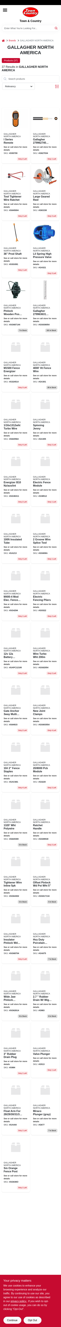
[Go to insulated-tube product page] (16, 535)
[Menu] (5, 10)
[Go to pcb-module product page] (45, 764)
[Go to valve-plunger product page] (45, 1050)
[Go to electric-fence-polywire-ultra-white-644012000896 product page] (16, 821)
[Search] (56, 28)
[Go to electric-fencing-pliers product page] (45, 593)
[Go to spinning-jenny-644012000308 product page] (45, 421)
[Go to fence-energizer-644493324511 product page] (16, 364)
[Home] (3, 40)
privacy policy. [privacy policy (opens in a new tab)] (19, 1301)
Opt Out (32, 1320)
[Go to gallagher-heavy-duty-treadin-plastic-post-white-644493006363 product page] (45, 307)
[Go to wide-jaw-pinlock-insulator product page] (16, 993)
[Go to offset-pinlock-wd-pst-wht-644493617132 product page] (45, 878)
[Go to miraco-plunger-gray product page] (45, 1107)
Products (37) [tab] (11, 60)
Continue (12, 1320)
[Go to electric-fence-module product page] (45, 478)
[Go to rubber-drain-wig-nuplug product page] (45, 993)
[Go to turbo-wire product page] (16, 421)
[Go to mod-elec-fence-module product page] (16, 593)
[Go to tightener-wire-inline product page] (16, 878)
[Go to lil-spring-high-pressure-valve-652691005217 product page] (45, 250)
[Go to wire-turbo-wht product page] (45, 650)
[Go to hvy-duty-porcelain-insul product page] (45, 935)
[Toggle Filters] (57, 86)
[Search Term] (30, 28)
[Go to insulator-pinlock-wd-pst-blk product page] (16, 935)
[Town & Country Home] (30, 12)
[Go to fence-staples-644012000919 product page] (16, 764)
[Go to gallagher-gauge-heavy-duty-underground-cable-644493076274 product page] (45, 135)
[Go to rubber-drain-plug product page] (16, 1050)
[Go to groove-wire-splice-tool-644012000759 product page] (45, 535)
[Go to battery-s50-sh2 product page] (16, 650)
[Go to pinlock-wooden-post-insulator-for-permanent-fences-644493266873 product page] (16, 307)
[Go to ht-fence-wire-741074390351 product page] (45, 364)
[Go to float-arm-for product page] (16, 1107)
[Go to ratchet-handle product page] (45, 821)
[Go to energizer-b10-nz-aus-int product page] (16, 478)
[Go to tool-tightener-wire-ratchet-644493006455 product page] (16, 193)
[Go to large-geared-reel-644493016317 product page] (45, 193)
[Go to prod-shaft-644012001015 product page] (16, 250)
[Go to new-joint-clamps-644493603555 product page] (45, 707)
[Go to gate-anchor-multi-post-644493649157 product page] (16, 707)
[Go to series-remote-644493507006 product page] (16, 135)
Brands (12, 40)
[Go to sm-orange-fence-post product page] (16, 1164)
